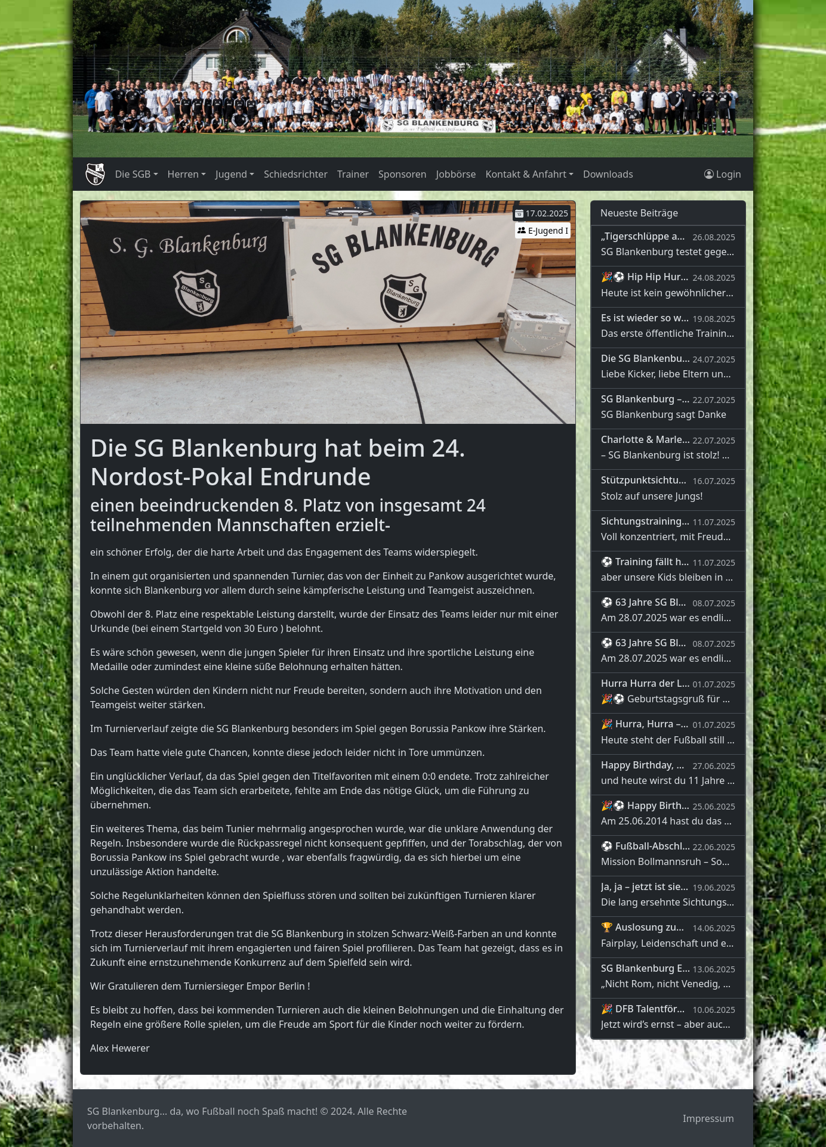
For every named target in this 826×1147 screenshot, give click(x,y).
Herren (183, 174)
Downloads (608, 174)
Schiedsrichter (296, 174)
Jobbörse (456, 174)
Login (722, 174)
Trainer (353, 174)
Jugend (231, 174)
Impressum (708, 1118)
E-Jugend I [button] (542, 230)
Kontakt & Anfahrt (525, 174)
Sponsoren (402, 174)
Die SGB (133, 174)
